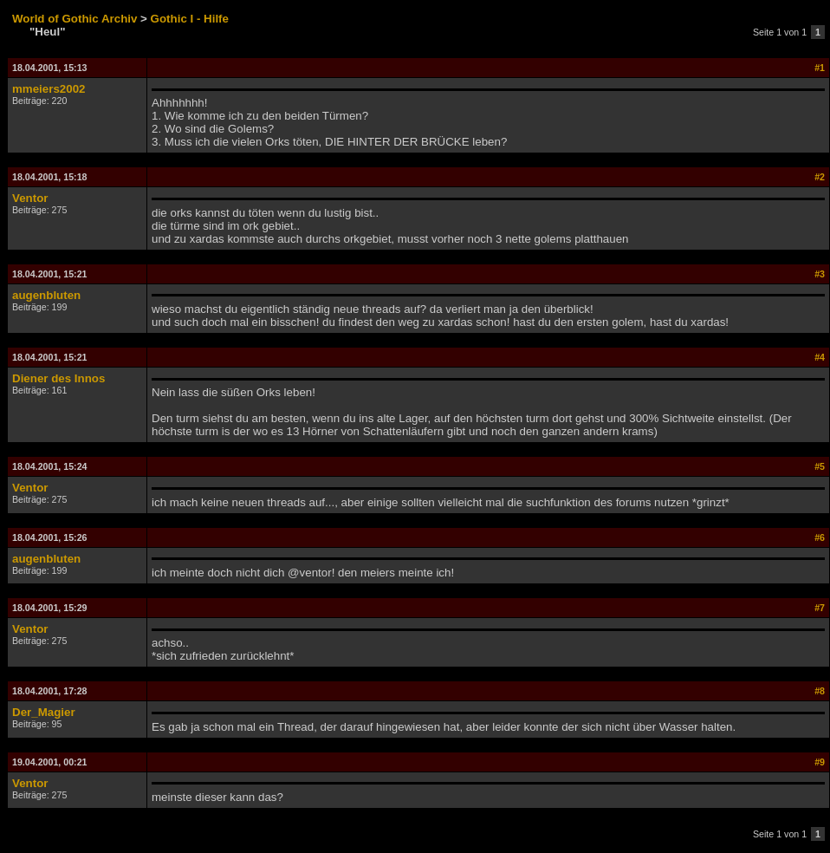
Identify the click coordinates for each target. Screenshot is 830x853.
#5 (819, 466)
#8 (819, 691)
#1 (819, 67)
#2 (819, 177)
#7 (819, 607)
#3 (819, 274)
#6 (819, 537)
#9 (819, 762)
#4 (819, 357)
